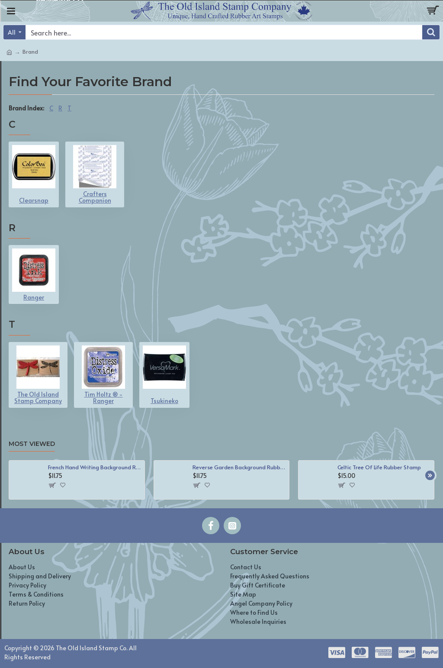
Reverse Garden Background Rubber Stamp (239, 467)
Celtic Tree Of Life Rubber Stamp (379, 467)
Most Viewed (32, 444)
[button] (430, 475)
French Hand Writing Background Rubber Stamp (94, 467)
